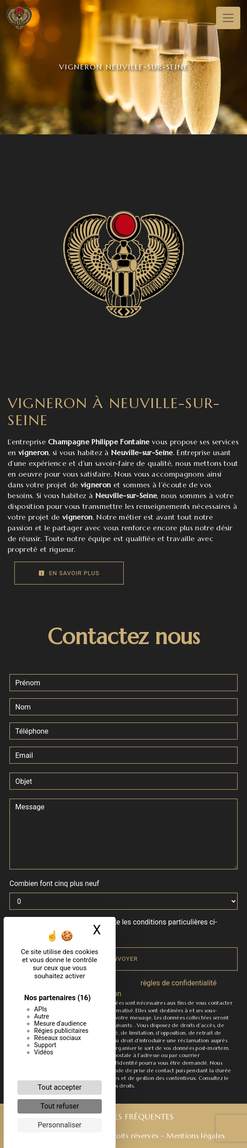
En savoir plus (69, 573)
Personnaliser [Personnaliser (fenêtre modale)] (60, 1125)
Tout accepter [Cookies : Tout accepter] (60, 1087)
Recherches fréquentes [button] (123, 1117)
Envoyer (123, 958)
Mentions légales (194, 1135)
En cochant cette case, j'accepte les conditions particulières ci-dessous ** (117, 927)
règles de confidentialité (179, 983)
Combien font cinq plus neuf (54, 883)
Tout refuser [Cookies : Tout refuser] (59, 1106)
